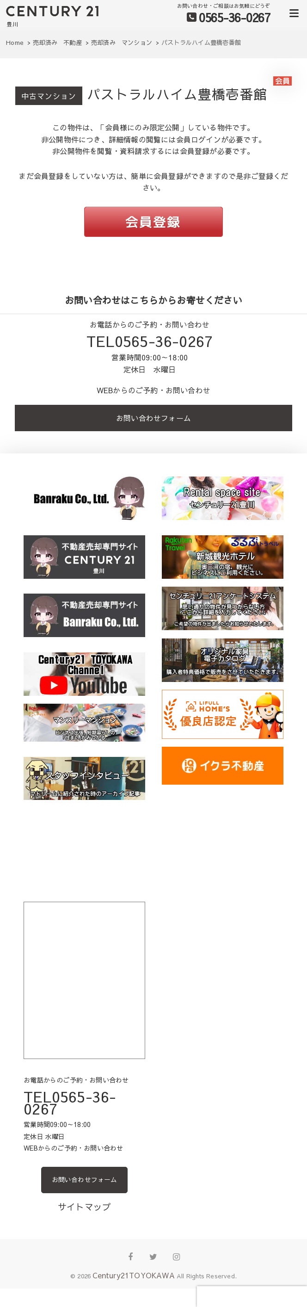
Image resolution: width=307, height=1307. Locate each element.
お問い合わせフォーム (153, 418)
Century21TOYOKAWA (133, 1275)
